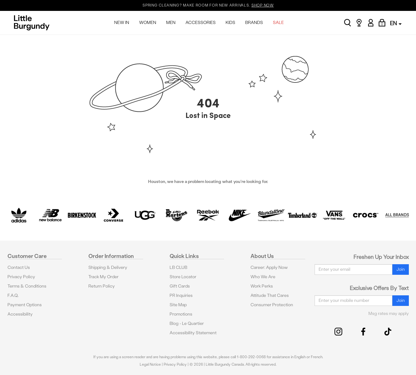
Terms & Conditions (26, 286)
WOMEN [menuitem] (147, 22)
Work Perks (261, 286)
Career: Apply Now (269, 267)
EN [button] (396, 23)
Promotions (181, 314)
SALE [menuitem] (278, 22)
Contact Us (18, 267)
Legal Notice (150, 364)
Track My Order (103, 276)
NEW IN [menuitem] (121, 22)
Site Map (178, 304)
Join (400, 269)
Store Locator (183, 276)
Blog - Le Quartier (187, 323)
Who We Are (262, 276)
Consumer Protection (271, 304)
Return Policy (101, 286)
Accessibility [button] (20, 314)
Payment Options (24, 304)
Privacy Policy (21, 276)
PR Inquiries (181, 295)
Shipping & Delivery (107, 267)
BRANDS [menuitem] (254, 22)
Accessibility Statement (193, 332)
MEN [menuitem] (170, 22)
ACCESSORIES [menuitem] (200, 22)
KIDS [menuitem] (230, 22)
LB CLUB (178, 267)
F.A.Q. (13, 295)
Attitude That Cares (269, 295)
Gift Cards (180, 286)
